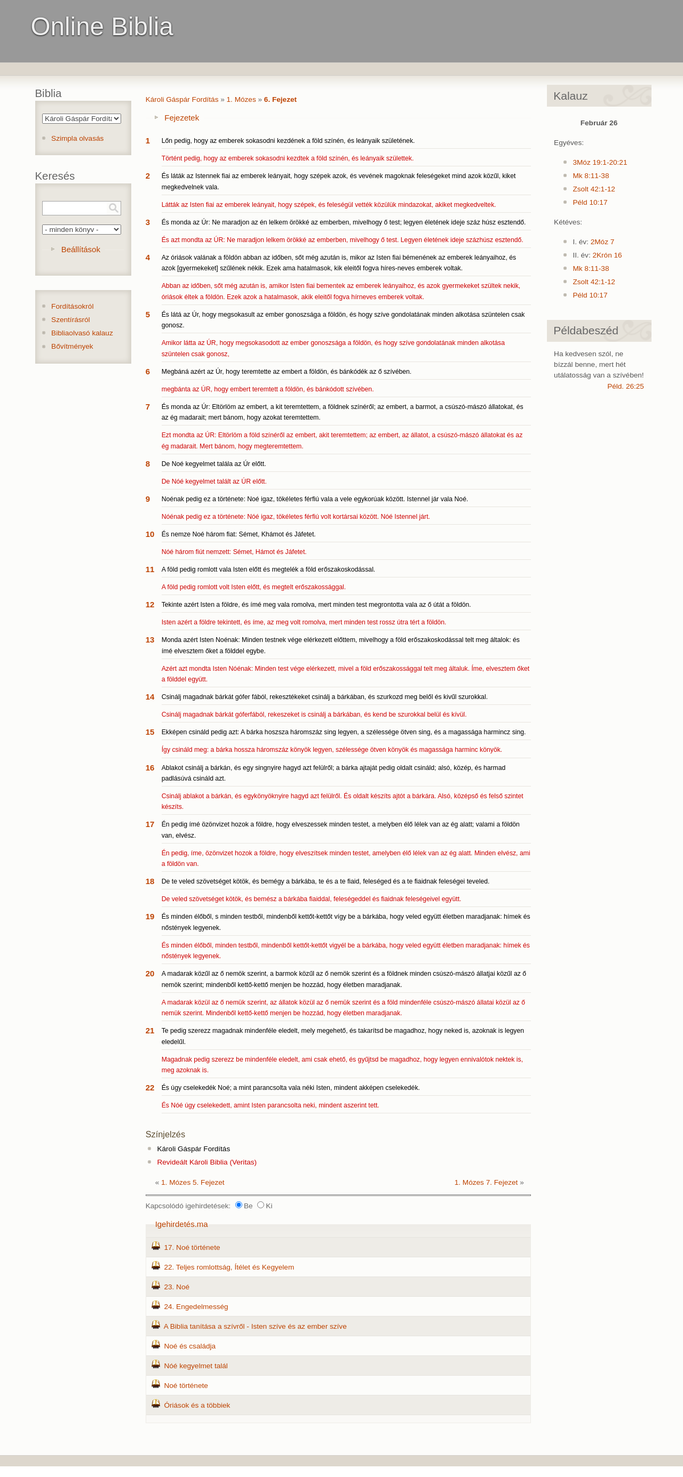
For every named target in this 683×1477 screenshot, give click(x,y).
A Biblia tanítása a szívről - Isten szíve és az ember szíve (255, 1326)
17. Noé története (192, 1247)
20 (150, 973)
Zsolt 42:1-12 (594, 189)
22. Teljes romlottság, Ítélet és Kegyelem (229, 1267)
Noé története (186, 1386)
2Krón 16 (607, 255)
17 (150, 824)
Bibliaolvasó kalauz (82, 333)
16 (150, 767)
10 (150, 534)
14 (150, 696)
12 (150, 604)
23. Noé (176, 1287)
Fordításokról (72, 306)
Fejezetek (181, 117)
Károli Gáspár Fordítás (182, 99)
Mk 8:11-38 (591, 176)
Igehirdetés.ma (181, 1224)
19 (150, 916)
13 (150, 639)
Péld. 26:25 (625, 386)
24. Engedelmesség (196, 1307)
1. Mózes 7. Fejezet (486, 1182)
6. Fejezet (280, 99)
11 (150, 569)
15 (150, 731)
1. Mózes (241, 99)
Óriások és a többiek (197, 1405)
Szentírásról (70, 320)
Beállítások (80, 249)
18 (150, 881)
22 (150, 1087)
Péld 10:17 (590, 202)
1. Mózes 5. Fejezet (193, 1182)
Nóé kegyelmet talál (195, 1366)
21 (150, 1030)
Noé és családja (190, 1346)
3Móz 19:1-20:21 (600, 162)
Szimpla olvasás (77, 138)
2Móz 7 (603, 242)
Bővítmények (72, 346)
